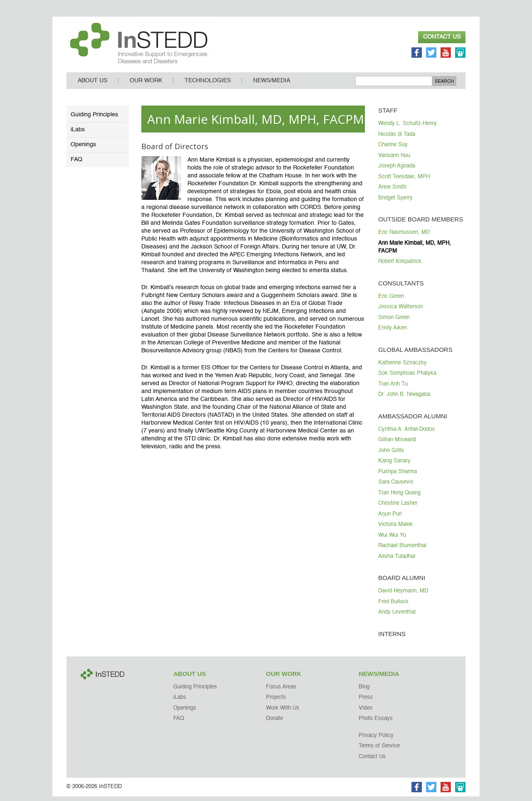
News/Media (271, 85)
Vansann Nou (394, 160)
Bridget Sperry (395, 202)
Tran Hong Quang (399, 497)
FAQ (76, 164)
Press (366, 702)
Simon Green (394, 322)
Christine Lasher (397, 508)
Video (365, 712)
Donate (274, 723)
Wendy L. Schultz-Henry (407, 128)
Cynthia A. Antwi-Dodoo (406, 434)
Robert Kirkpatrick (399, 266)
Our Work (146, 85)
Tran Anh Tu (393, 388)
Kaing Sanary (394, 465)
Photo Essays (376, 723)
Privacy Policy (376, 740)
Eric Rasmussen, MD (404, 237)
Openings (83, 149)
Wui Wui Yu (392, 540)
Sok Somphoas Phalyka (407, 378)
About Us (92, 85)
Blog (364, 691)
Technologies (208, 85)
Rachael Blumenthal (402, 550)
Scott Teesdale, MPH (404, 181)
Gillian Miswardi (397, 444)
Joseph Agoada (396, 170)
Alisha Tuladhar (397, 561)
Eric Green (391, 301)
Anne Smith (392, 191)
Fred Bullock (393, 606)
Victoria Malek (395, 529)
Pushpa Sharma (397, 476)
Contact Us (442, 37)
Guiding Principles (94, 119)
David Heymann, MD (403, 595)
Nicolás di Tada (396, 139)
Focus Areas (281, 691)
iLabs (78, 134)
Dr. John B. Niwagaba (404, 399)
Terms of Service (379, 750)
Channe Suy (393, 149)
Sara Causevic (396, 486)
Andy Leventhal (397, 616)
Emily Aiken (392, 332)
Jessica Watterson (400, 311)
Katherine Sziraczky (402, 367)
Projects (276, 702)
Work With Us (282, 712)
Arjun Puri (390, 518)
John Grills (391, 455)
